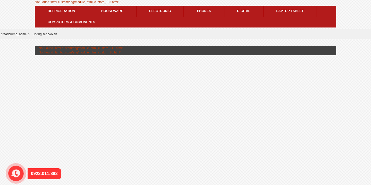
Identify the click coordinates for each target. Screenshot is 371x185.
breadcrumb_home (14, 34)
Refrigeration (61, 11)
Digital (243, 11)
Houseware (112, 11)
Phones (204, 11)
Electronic (160, 11)
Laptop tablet (289, 11)
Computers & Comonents (71, 22)
